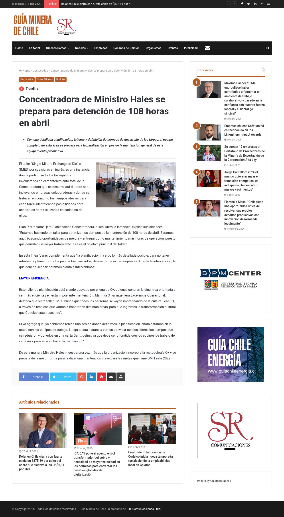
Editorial (34, 48)
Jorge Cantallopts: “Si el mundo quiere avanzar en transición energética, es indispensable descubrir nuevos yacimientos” (241, 180)
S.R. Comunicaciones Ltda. (144, 509)
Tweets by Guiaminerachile (214, 480)
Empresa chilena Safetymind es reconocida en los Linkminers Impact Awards (244, 130)
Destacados (40, 70)
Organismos (154, 48)
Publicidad (191, 48)
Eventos (173, 48)
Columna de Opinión (126, 48)
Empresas (100, 48)
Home (19, 48)
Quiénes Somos (56, 48)
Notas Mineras (45, 79)
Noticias (80, 48)
